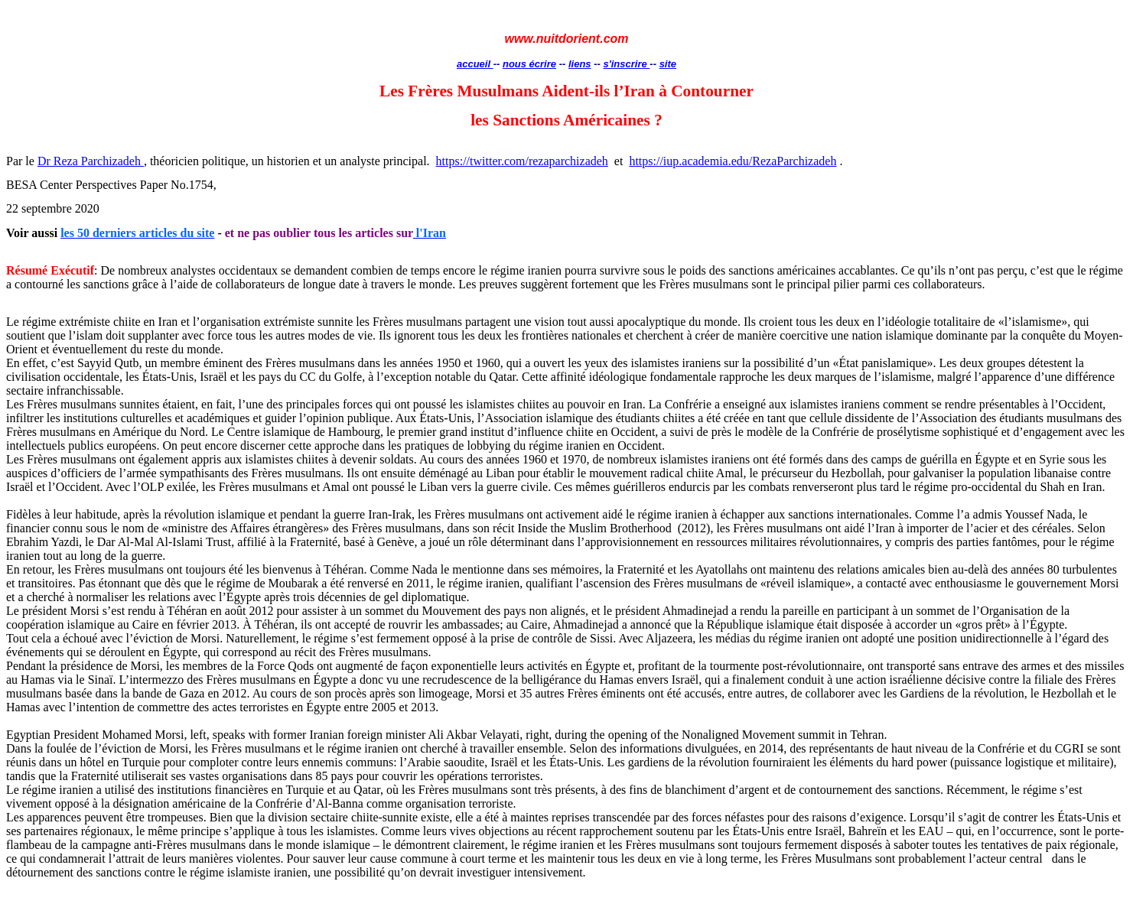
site (667, 64)
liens (579, 64)
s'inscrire (626, 64)
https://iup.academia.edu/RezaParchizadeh (732, 160)
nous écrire (529, 64)
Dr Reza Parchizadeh (90, 160)
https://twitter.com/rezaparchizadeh (522, 160)
